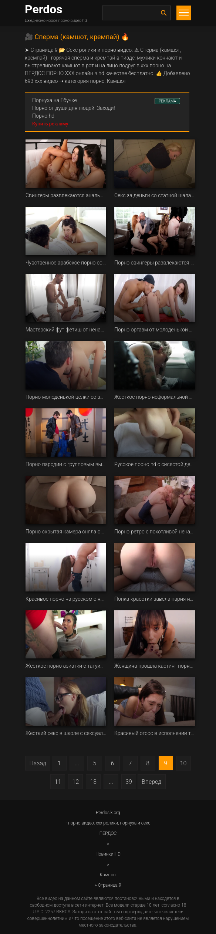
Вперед (151, 781)
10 (183, 763)
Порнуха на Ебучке (54, 100)
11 (58, 781)
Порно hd (43, 116)
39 (128, 781)
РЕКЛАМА (167, 101)
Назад (37, 763)
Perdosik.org (108, 812)
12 (75, 781)
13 (93, 781)
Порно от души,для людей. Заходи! (73, 108)
